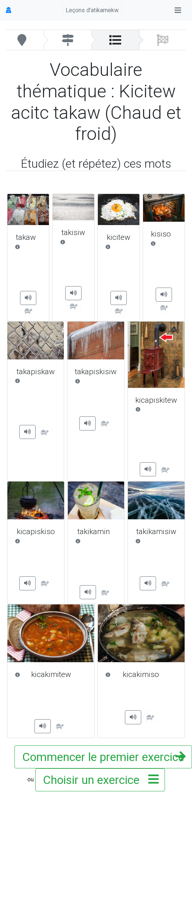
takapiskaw (35, 371)
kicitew (118, 237)
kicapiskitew (156, 400)
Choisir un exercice (98, 780)
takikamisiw (156, 531)
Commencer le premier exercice (103, 757)
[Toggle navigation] (178, 10)
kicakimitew (51, 674)
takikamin (96, 531)
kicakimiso (141, 674)
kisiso (163, 234)
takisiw (73, 232)
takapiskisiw (96, 371)
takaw (28, 237)
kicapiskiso (36, 531)
